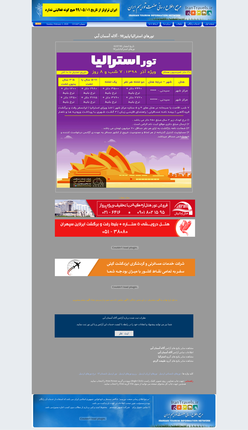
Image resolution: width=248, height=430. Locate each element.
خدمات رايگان (193, 24)
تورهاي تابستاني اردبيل (170, 373)
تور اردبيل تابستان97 (107, 373)
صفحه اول (210, 24)
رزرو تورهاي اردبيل (128, 373)
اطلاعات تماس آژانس (175, 352)
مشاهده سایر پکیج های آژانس (171, 348)
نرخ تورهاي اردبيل (87, 373)
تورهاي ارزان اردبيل (148, 373)
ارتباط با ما (153, 24)
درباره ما (167, 24)
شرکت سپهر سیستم (120, 407)
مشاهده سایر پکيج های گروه (175, 356)
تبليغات (179, 24)
